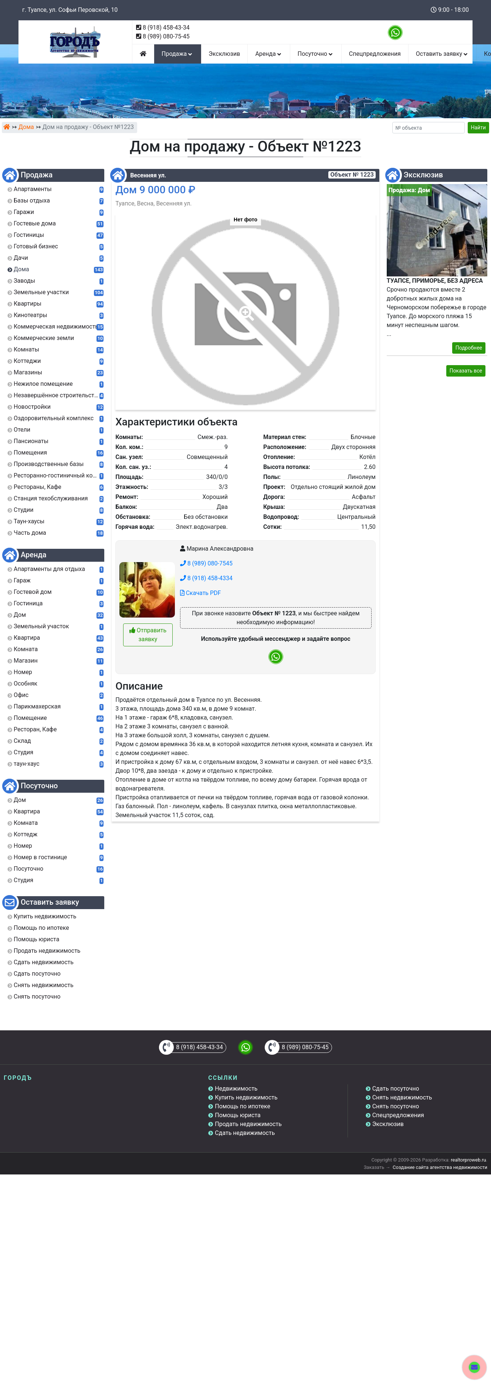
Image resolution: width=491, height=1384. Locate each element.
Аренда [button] (268, 53)
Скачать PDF (200, 592)
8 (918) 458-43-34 (166, 27)
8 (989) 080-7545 (206, 563)
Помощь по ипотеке (242, 1106)
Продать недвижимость (248, 1124)
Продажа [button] (177, 53)
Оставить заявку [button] (442, 53)
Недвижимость (236, 1088)
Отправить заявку (147, 635)
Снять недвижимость (402, 1097)
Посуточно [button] (316, 53)
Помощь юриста (237, 1115)
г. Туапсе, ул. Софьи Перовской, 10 (70, 9)
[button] (245, 308)
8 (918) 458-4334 (206, 578)
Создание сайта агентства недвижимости (440, 1167)
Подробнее (469, 348)
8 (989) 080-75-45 (166, 36)
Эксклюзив (224, 53)
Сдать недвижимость (245, 1132)
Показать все (466, 371)
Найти (478, 127)
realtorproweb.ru (468, 1160)
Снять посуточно (395, 1106)
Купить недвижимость (246, 1097)
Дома (26, 126)
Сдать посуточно (395, 1088)
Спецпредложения (375, 53)
